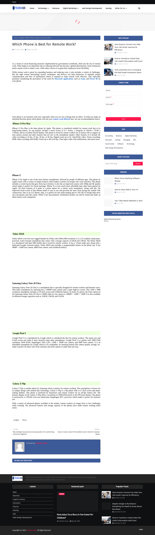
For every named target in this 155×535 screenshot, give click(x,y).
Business (119, 136)
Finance (16, 507)
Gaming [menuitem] (109, 8)
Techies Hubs (19, 49)
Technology (130, 144)
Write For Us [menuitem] (120, 8)
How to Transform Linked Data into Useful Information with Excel (128, 59)
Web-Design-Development (114, 148)
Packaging (126, 140)
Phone (24, 420)
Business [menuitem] (55, 8)
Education (108, 140)
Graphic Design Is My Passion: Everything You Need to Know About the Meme (127, 506)
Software (120, 144)
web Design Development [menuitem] (92, 8)
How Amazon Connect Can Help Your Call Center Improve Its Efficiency (127, 47)
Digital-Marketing (130, 136)
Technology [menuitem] (42, 8)
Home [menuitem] (32, 8)
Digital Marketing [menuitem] (70, 8)
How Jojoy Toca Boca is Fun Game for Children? (75, 516)
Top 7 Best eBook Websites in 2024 (129, 201)
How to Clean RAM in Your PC (126, 190)
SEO (134, 140)
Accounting (109, 136)
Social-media (109, 144)
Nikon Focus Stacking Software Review (127, 179)
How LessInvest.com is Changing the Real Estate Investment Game (128, 71)
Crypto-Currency (19, 499)
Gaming (117, 140)
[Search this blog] (118, 163)
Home (14, 2)
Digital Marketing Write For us (112, 220)
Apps (15, 492)
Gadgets (22, 38)
